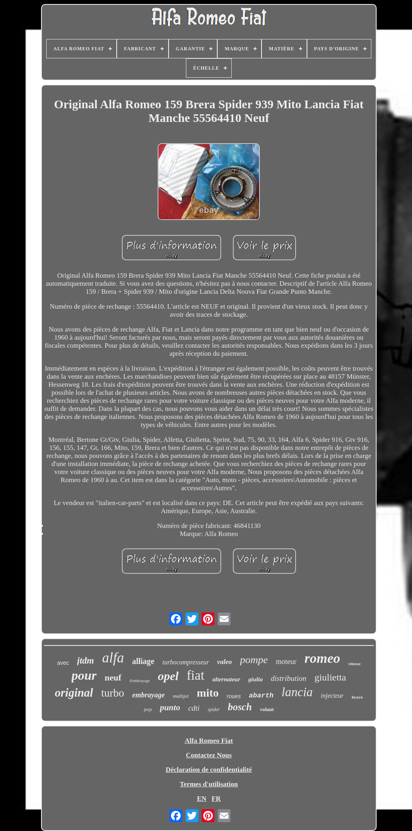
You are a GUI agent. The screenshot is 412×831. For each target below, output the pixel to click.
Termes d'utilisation (209, 784)
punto (170, 707)
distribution (289, 678)
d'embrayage (140, 680)
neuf (113, 677)
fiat (195, 675)
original (74, 692)
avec (63, 663)
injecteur (332, 695)
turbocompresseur (186, 662)
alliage (143, 661)
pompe (254, 660)
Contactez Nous (209, 755)
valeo (224, 662)
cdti (194, 708)
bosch (240, 706)
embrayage (148, 695)
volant (267, 709)
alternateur (226, 679)
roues (234, 696)
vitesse (354, 663)
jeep (148, 709)
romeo (322, 658)
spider (214, 709)
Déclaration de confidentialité (209, 769)
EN (201, 798)
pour (84, 675)
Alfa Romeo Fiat (209, 740)
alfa (113, 658)
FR (216, 798)
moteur (286, 662)
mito (207, 693)
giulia (255, 679)
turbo (112, 693)
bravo (357, 697)
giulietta (330, 677)
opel (168, 676)
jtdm (85, 661)
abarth (261, 695)
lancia (297, 692)
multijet (181, 696)
